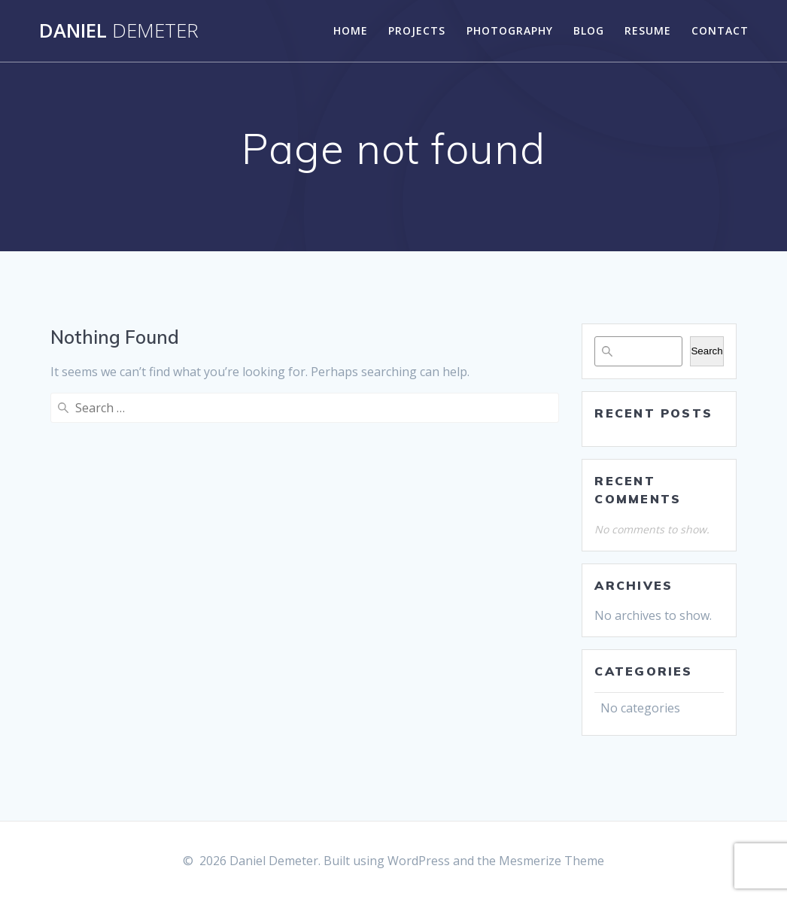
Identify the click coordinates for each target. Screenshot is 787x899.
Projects (416, 30)
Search (706, 351)
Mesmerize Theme (551, 860)
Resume (647, 30)
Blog (588, 30)
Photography (509, 30)
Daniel (119, 31)
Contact (720, 30)
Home (350, 30)
